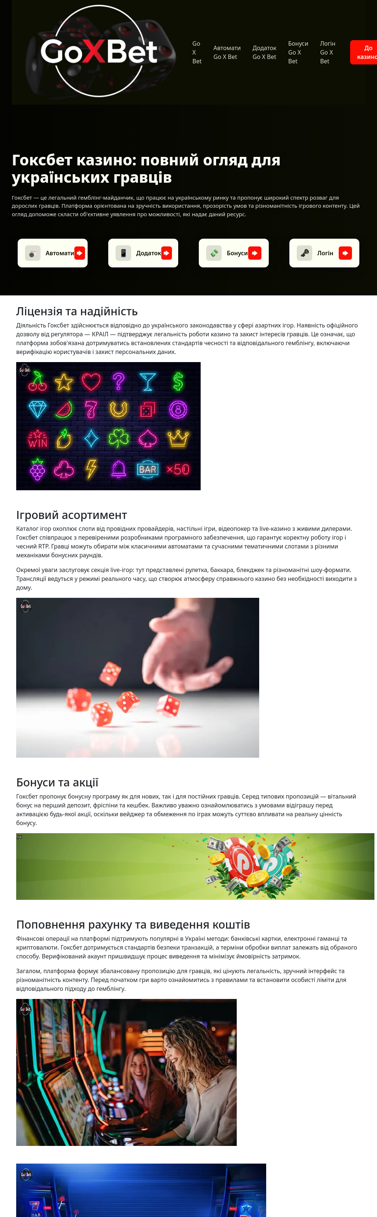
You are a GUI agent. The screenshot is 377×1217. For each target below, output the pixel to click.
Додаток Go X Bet (264, 52)
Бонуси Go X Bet (298, 52)
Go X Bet (197, 52)
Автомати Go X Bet (227, 52)
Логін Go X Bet (327, 52)
